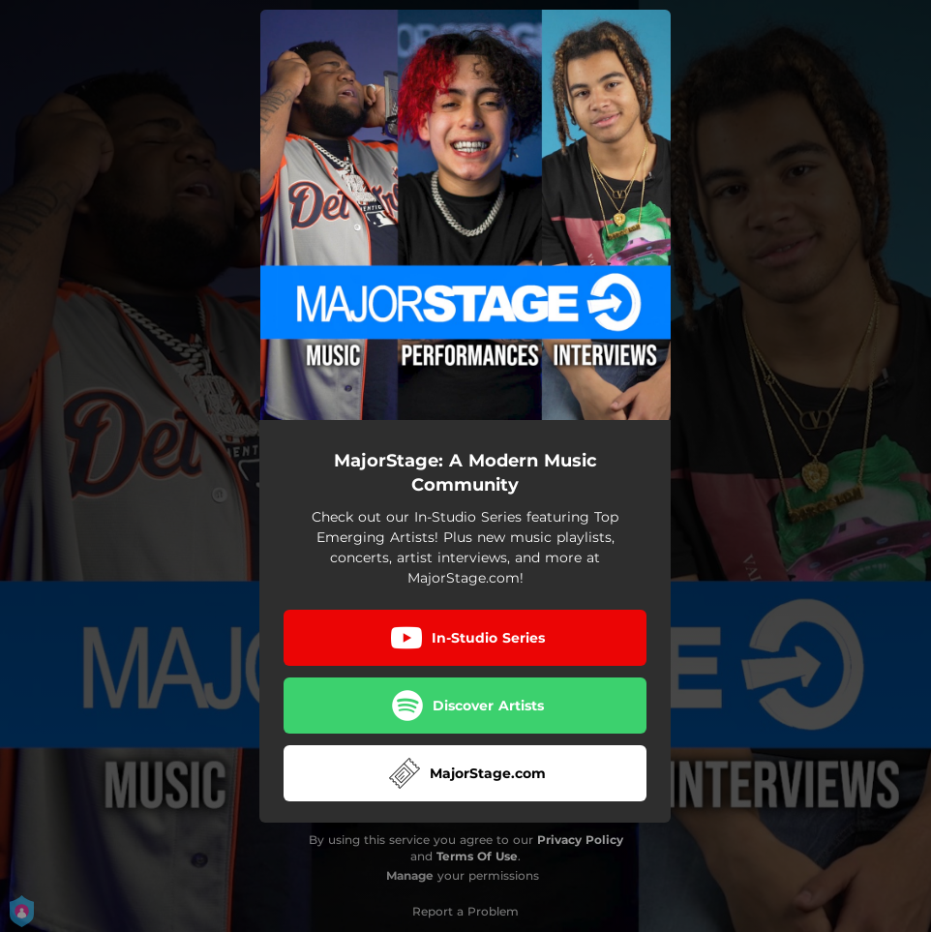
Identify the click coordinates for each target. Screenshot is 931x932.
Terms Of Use (477, 856)
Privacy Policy (580, 839)
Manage (410, 875)
